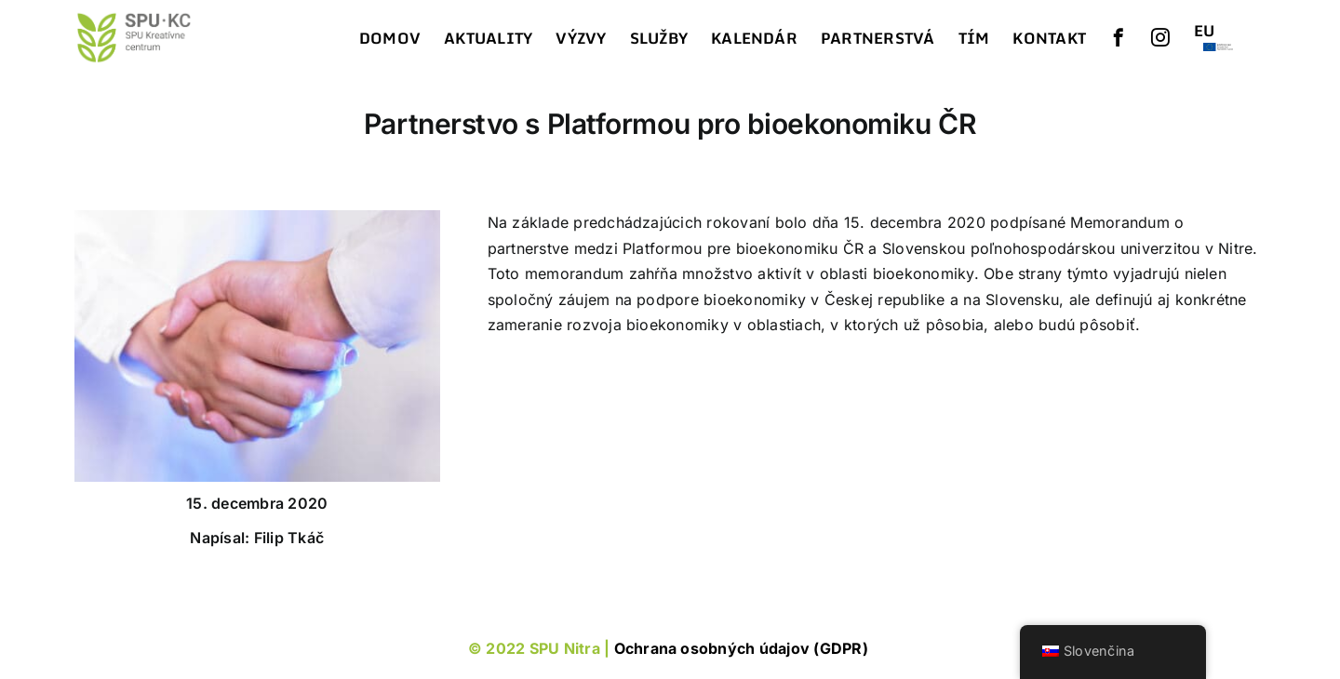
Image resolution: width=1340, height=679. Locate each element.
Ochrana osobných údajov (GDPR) (743, 648)
